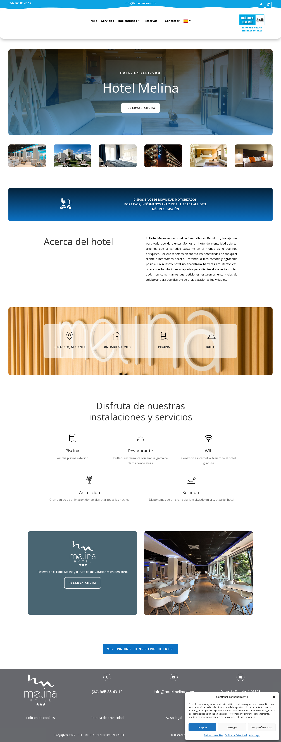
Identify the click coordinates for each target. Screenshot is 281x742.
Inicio (93, 21)
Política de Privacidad (236, 735)
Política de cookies (213, 735)
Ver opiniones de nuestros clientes (140, 649)
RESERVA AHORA (82, 582)
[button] (274, 697)
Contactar (172, 21)
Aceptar (202, 727)
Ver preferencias (261, 727)
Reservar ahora (140, 107)
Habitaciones (127, 21)
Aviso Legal (254, 735)
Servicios (107, 21)
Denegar (232, 727)
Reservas (150, 21)
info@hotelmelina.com (140, 3)
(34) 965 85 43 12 (19, 3)
